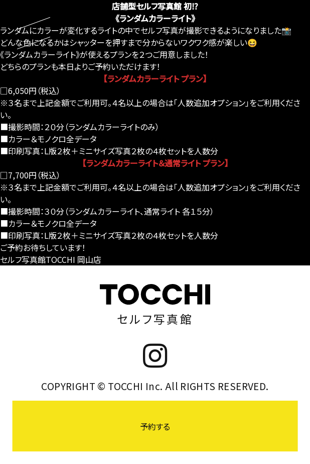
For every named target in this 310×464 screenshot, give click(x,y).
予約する (155, 426)
